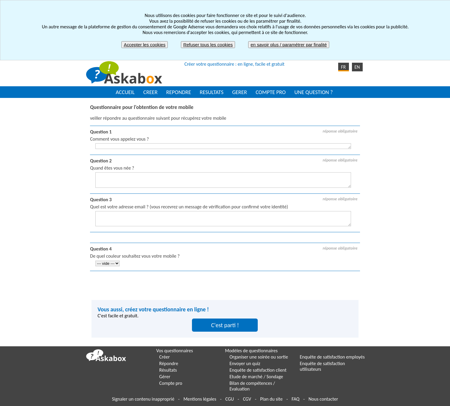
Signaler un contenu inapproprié (143, 399)
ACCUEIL (125, 92)
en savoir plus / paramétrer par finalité (289, 44)
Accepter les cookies (144, 44)
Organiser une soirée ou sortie (259, 357)
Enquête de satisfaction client (258, 370)
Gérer (164, 376)
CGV (247, 399)
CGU (229, 399)
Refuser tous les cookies (208, 44)
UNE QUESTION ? (313, 92)
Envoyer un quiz (245, 363)
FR (343, 67)
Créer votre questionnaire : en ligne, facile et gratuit (234, 64)
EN (357, 67)
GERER (239, 92)
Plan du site (271, 399)
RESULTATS (211, 92)
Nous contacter (323, 399)
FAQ (295, 399)
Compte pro (170, 383)
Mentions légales (199, 399)
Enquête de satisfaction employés (332, 357)
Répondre (168, 363)
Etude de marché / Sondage (256, 376)
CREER (150, 92)
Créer (164, 357)
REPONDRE (178, 92)
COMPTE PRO (271, 92)
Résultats (168, 370)
